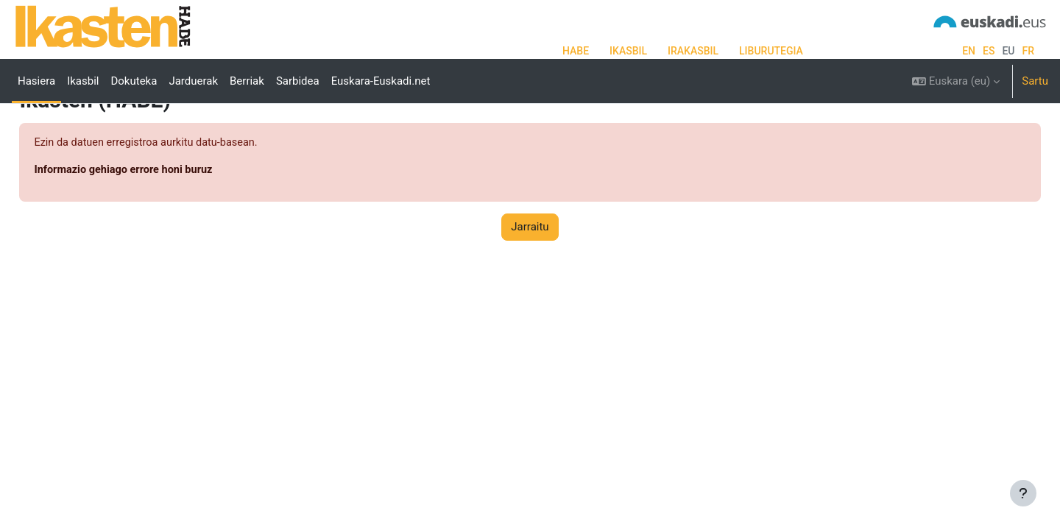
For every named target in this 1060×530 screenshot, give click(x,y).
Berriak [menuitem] (247, 81)
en (968, 51)
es (988, 51)
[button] (955, 81)
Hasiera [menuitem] (36, 81)
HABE (575, 51)
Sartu (1035, 81)
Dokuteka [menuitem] (133, 81)
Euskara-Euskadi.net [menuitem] (381, 81)
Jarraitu (529, 282)
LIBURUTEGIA (771, 51)
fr (1028, 51)
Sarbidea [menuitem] (297, 81)
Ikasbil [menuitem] (83, 81)
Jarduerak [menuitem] (193, 81)
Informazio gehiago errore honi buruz (159, 226)
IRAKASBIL (693, 51)
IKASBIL (628, 51)
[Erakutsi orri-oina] (1023, 493)
